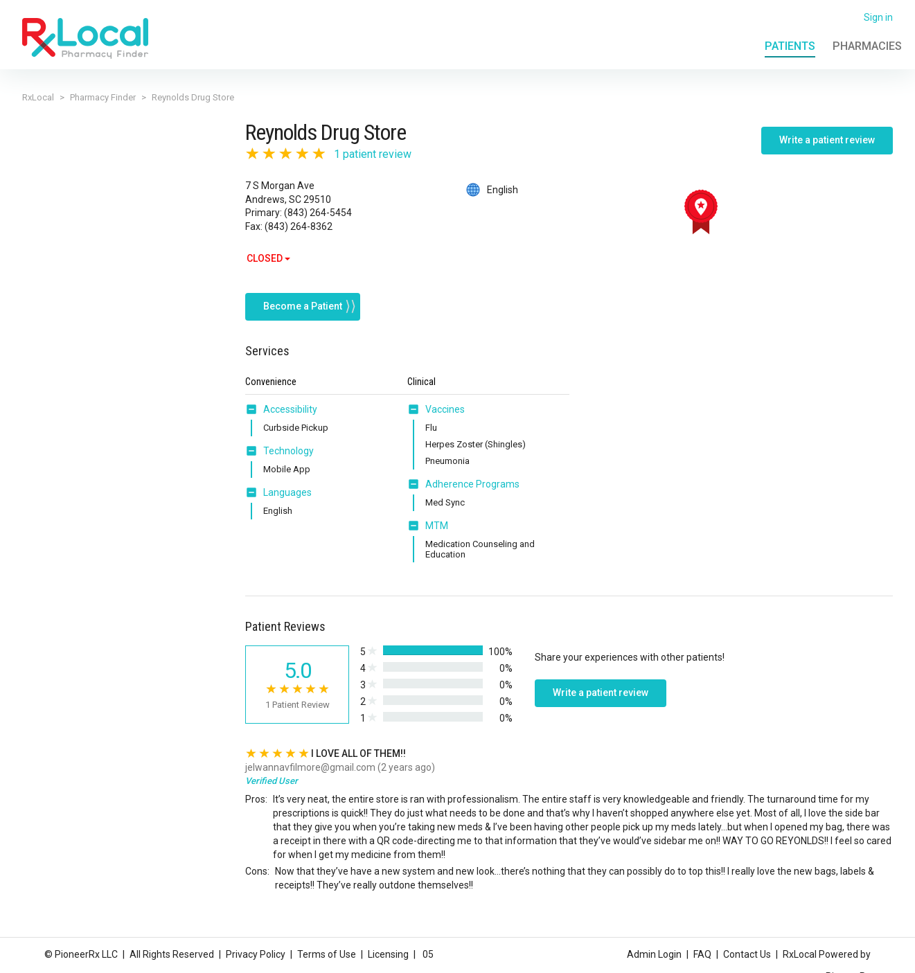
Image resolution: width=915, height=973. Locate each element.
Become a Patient (302, 297)
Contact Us (747, 954)
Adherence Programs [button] (472, 475)
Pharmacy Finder (103, 97)
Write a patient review (827, 139)
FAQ (702, 954)
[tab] (281, 401)
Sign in (878, 17)
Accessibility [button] (290, 400)
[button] (254, 400)
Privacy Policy (255, 954)
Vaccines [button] (445, 400)
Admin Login (654, 954)
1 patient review (372, 154)
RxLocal (38, 97)
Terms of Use (326, 954)
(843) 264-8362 (298, 226)
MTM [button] (436, 516)
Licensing (388, 954)
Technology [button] (288, 441)
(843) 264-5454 (318, 212)
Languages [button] (287, 483)
